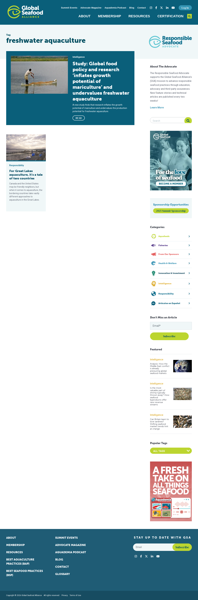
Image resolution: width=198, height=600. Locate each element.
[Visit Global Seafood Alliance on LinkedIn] (167, 7)
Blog (131, 7)
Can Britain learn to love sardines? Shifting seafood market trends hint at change (159, 424)
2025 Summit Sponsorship (171, 210)
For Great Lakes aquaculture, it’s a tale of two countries (26, 174)
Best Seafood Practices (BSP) (24, 573)
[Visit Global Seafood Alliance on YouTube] (173, 7)
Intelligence (156, 359)
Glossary (62, 574)
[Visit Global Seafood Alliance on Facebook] (156, 7)
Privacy (65, 595)
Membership (109, 16)
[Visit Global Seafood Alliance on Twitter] (161, 7)
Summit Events (69, 7)
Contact (141, 7)
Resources (139, 16)
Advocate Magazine (90, 7)
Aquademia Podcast (115, 7)
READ (79, 118)
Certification (170, 16)
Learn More (157, 107)
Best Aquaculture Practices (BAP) (20, 561)
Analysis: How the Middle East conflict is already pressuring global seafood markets (159, 369)
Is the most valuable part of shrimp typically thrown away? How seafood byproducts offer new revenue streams (159, 396)
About (84, 16)
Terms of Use (75, 595)
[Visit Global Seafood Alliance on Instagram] (151, 7)
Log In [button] (185, 7)
